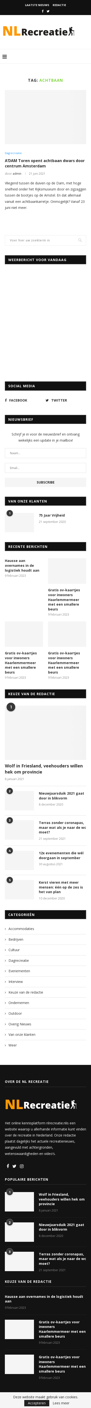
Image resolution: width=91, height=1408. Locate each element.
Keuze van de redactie (25, 992)
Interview (15, 981)
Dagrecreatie (13, 153)
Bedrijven (15, 939)
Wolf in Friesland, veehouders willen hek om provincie (44, 769)
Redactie (59, 5)
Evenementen (19, 971)
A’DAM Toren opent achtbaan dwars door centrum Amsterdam (45, 163)
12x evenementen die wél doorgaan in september (61, 855)
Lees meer (61, 1403)
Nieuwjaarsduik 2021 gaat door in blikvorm (61, 795)
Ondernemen (18, 1002)
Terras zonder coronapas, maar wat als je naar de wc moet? (62, 827)
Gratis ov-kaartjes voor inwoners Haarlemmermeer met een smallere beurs (64, 599)
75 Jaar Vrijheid (52, 515)
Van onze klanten (21, 1034)
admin (17, 174)
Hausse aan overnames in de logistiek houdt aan (22, 565)
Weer (12, 1045)
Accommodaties (21, 928)
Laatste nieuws (37, 5)
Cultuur (14, 949)
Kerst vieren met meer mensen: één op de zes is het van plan (61, 887)
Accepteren (37, 1403)
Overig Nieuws (19, 1024)
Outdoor (15, 1013)
